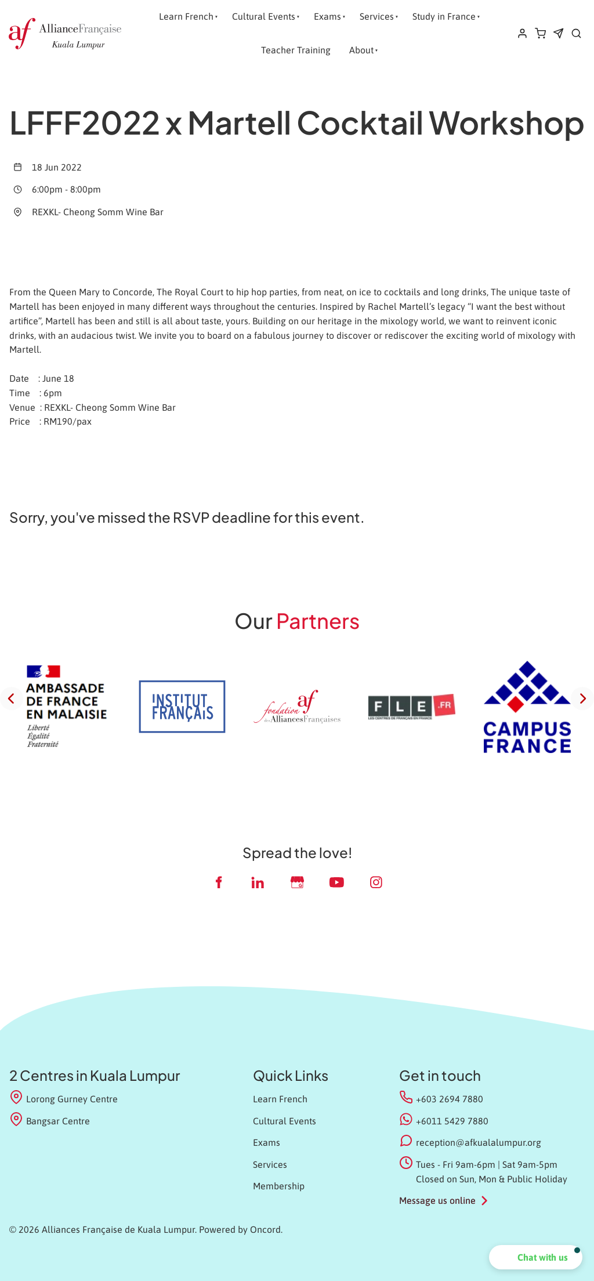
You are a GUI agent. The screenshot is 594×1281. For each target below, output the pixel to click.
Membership (279, 1186)
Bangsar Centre (49, 1120)
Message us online (437, 1200)
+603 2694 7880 (449, 1099)
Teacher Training (296, 50)
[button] (535, 1257)
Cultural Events (263, 16)
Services (377, 16)
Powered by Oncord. (240, 1229)
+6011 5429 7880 (452, 1121)
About (361, 50)
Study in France (444, 16)
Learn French (186, 16)
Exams (327, 16)
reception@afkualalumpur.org (478, 1142)
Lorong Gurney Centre (63, 1098)
